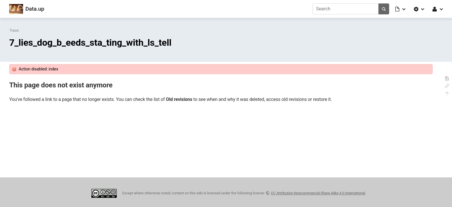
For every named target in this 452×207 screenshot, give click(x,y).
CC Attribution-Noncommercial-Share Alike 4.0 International (318, 193)
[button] (401, 9)
